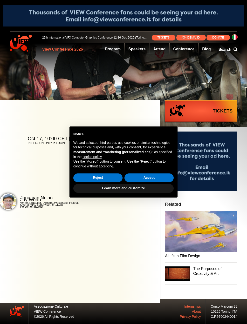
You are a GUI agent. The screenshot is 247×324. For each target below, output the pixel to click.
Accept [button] (149, 177)
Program (113, 49)
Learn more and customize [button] (123, 188)
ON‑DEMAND (191, 37)
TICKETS (164, 37)
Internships (192, 306)
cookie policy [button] (92, 157)
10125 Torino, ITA (224, 311)
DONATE (218, 37)
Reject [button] (98, 177)
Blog (206, 49)
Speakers (136, 49)
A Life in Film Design (182, 256)
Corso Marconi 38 (224, 306)
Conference (183, 49)
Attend (159, 49)
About (196, 311)
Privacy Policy (190, 316)
